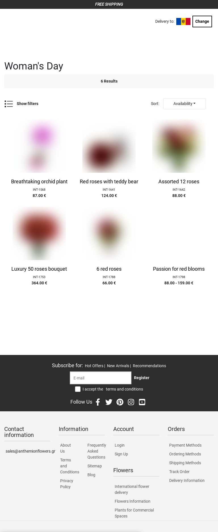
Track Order (179, 471)
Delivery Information (187, 480)
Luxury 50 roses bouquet (39, 269)
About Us (65, 448)
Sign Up (121, 454)
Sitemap (94, 466)
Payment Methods (185, 445)
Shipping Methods (185, 463)
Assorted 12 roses (178, 181)
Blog (91, 475)
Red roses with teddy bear (109, 181)
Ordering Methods (185, 454)
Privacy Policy (66, 483)
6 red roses (109, 269)
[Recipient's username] (100, 377)
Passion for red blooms (179, 269)
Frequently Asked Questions (96, 451)
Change (202, 21)
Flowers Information (132, 501)
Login (120, 445)
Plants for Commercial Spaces (134, 513)
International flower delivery (132, 489)
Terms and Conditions (68, 466)
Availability (182, 103)
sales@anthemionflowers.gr (28, 451)
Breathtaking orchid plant (39, 181)
